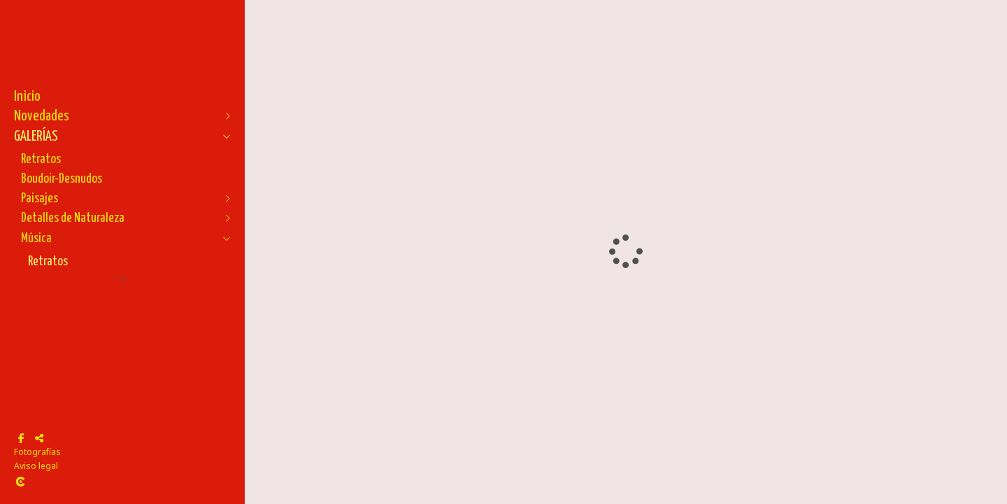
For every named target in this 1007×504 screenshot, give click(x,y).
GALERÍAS (36, 137)
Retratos (41, 159)
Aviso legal (36, 466)
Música (36, 238)
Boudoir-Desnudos (61, 179)
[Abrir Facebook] (21, 438)
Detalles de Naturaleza (72, 218)
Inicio (27, 97)
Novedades (41, 116)
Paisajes (39, 198)
